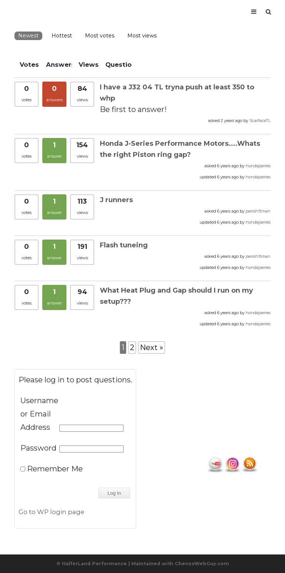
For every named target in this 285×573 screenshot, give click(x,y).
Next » (151, 347)
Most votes (99, 35)
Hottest (62, 35)
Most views (142, 35)
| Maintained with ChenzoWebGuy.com (178, 563)
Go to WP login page (51, 512)
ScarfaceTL (260, 120)
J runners (116, 200)
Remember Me (51, 468)
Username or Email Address (39, 414)
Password (38, 448)
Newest (28, 35)
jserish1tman (258, 211)
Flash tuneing (124, 245)
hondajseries (258, 165)
